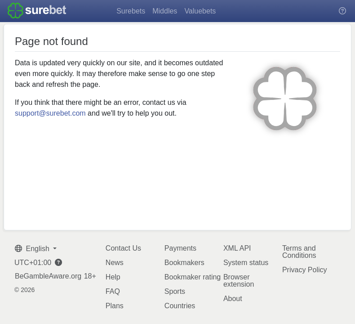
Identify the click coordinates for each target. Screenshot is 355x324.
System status (245, 262)
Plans (115, 306)
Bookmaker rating (192, 277)
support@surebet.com (50, 113)
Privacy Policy (304, 270)
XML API (237, 248)
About (232, 298)
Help (113, 277)
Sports (174, 291)
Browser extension (238, 280)
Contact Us (123, 248)
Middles (164, 11)
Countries (179, 306)
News (115, 262)
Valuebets (200, 11)
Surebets (130, 11)
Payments (180, 248)
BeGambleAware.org (48, 276)
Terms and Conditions (299, 251)
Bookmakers (184, 262)
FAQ (113, 291)
